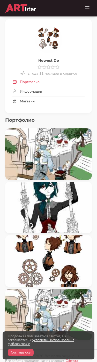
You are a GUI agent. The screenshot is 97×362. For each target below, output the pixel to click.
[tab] (48, 82)
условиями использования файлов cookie (41, 342)
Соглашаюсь (21, 352)
